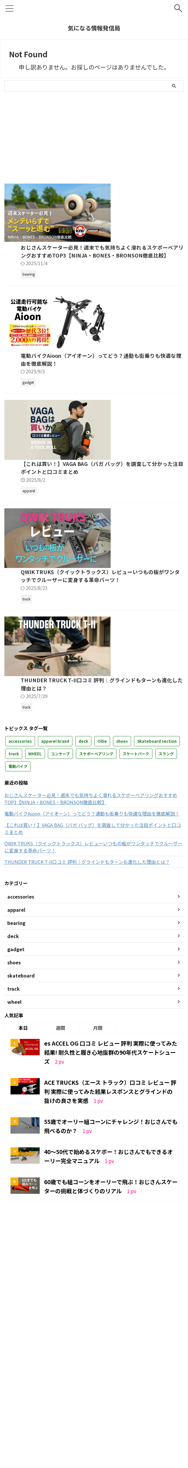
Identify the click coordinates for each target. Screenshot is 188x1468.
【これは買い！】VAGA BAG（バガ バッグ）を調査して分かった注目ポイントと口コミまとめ (92, 1033)
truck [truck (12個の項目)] (13, 958)
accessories (84, 1436)
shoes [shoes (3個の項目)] (122, 946)
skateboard (98, 1428)
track (150, 1428)
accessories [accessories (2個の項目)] (20, 946)
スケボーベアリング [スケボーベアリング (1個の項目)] (96, 958)
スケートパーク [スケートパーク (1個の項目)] (136, 958)
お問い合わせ (70, 1428)
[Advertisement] (53, 135)
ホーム (23, 1428)
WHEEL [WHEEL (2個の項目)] (35, 958)
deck (134, 1428)
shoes (118, 1428)
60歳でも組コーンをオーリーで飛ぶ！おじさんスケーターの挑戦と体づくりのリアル (108, 1389)
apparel (106, 1436)
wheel (165, 1428)
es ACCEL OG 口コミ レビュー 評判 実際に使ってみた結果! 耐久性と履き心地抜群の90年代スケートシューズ (110, 1257)
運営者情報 (44, 1428)
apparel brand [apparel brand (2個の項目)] (55, 946)
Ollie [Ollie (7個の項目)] (102, 946)
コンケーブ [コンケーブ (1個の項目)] (60, 958)
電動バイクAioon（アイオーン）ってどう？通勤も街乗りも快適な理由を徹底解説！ (92, 1018)
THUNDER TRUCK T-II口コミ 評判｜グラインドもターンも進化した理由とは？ (87, 1066)
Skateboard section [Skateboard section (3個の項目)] (157, 946)
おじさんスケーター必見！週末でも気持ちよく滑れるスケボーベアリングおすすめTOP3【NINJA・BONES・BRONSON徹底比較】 (93, 292)
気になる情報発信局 (94, 28)
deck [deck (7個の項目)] (83, 946)
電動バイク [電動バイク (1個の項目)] (17, 971)
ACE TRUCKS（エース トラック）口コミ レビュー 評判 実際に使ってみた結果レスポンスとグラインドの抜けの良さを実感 (110, 1295)
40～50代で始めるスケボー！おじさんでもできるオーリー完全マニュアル (109, 1359)
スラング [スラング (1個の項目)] (166, 958)
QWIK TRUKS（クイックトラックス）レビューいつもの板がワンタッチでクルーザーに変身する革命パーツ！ (93, 1052)
